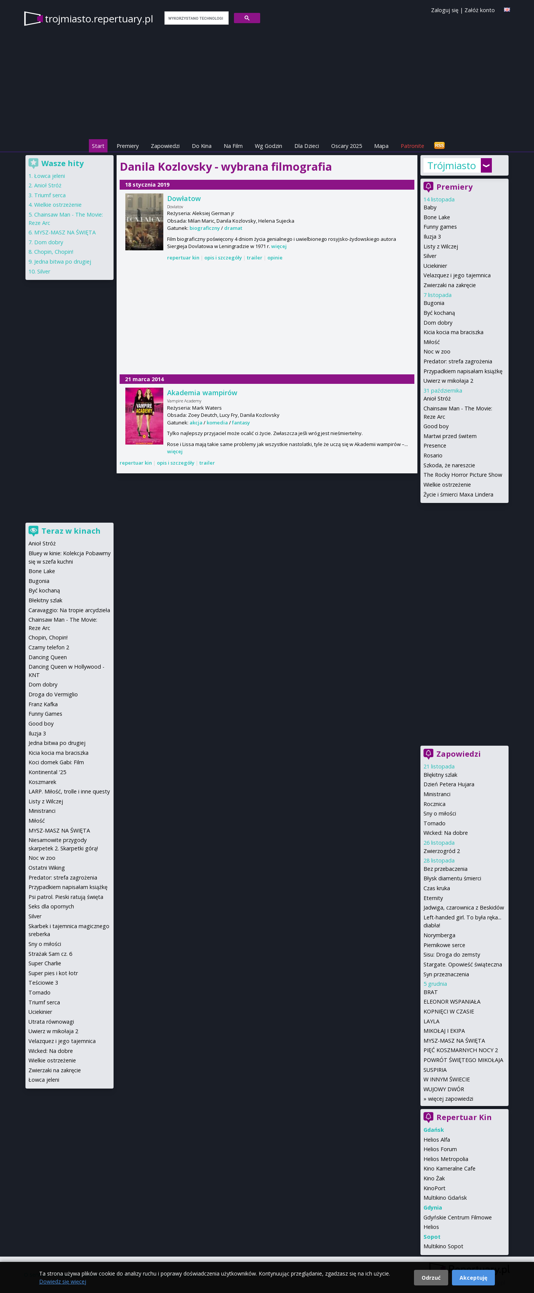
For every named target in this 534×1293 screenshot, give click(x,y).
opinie (275, 257)
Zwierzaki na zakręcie (449, 285)
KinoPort (434, 1188)
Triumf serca (50, 195)
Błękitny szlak (440, 774)
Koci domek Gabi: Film (56, 762)
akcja (196, 422)
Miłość (431, 342)
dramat (233, 228)
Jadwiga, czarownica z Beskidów (463, 907)
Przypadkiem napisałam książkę (462, 371)
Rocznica (434, 804)
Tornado (434, 823)
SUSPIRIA (435, 1069)
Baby (429, 207)
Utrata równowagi (51, 1021)
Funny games (440, 226)
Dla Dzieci (306, 145)
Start (98, 145)
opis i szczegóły (223, 257)
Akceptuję (473, 1277)
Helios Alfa (436, 1139)
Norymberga (439, 935)
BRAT (430, 992)
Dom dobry (437, 322)
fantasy (241, 422)
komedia (217, 422)
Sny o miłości (439, 813)
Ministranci (436, 794)
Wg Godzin (268, 145)
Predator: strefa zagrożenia (457, 361)
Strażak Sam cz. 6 (50, 953)
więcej (279, 246)
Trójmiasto (451, 165)
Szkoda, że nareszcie (449, 465)
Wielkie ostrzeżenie (447, 484)
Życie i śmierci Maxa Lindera (458, 494)
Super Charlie (44, 963)
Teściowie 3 (43, 982)
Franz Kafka (43, 704)
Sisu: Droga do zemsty (451, 954)
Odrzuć (431, 1277)
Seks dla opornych (51, 906)
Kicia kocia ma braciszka (453, 332)
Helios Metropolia (445, 1159)
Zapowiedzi (165, 145)
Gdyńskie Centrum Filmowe (457, 1217)
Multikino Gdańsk (445, 1197)
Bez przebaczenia (445, 868)
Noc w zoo (436, 351)
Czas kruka (436, 888)
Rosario (432, 455)
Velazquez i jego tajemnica (457, 275)
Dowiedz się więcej (62, 1281)
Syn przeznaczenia (446, 974)
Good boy (436, 426)
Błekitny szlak (45, 600)
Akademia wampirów (202, 392)
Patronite (412, 145)
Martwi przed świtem (450, 436)
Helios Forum (440, 1149)
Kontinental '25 (47, 772)
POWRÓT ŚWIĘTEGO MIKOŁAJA (463, 1060)
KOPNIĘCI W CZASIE (448, 1011)
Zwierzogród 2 (441, 851)
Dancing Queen (47, 657)
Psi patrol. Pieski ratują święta (65, 896)
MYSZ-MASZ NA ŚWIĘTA (454, 1040)
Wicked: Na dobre (445, 832)
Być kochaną (439, 312)
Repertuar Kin (464, 1117)
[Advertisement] (267, 318)
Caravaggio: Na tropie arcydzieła (69, 610)
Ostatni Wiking (46, 867)
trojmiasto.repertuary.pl (99, 18)
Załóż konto (479, 10)
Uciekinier (435, 265)
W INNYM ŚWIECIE (446, 1079)
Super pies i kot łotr (53, 973)
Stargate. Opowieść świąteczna (462, 964)
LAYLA (431, 1021)
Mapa (381, 145)
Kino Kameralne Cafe (449, 1168)
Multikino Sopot (443, 1246)
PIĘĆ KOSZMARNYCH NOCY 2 (460, 1050)
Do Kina (202, 145)
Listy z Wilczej (440, 246)
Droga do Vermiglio (53, 694)
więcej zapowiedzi (450, 1098)
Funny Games (45, 713)
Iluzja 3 (432, 236)
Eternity (433, 898)
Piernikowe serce (444, 945)
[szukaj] (195, 18)
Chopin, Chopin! (53, 251)
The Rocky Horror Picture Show (462, 474)
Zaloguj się (444, 10)
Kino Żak (434, 1178)
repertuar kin (183, 257)
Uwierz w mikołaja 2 (448, 380)
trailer (254, 257)
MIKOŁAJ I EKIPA (444, 1030)
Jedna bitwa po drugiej (62, 261)
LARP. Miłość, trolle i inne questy (69, 791)
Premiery (128, 145)
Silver (429, 255)
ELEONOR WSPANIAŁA (451, 1001)
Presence (434, 445)
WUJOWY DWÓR (443, 1089)
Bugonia (433, 302)
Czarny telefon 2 (48, 647)
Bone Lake (436, 217)
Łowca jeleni (49, 175)
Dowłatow (184, 198)
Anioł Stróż (437, 398)
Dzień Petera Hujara (448, 784)
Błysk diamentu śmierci (452, 878)
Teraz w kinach (71, 531)
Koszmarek (42, 782)
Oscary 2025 (346, 145)
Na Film (233, 145)
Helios (431, 1226)
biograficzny (205, 228)
